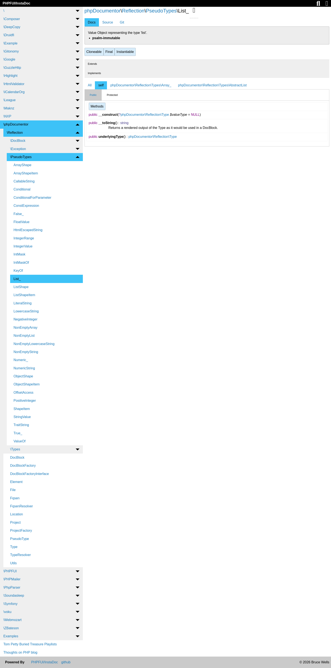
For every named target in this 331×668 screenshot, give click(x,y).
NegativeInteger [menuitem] (25, 319)
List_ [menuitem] (17, 279)
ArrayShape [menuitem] (22, 165)
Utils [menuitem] (13, 563)
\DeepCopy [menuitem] (11, 27)
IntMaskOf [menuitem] (21, 262)
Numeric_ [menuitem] (21, 360)
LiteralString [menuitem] (22, 303)
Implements (94, 73)
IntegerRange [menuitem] (24, 238)
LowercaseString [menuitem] (26, 311)
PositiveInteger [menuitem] (25, 400)
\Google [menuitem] (9, 59)
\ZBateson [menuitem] (11, 628)
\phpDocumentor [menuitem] (15, 124)
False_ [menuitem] (19, 214)
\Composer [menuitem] (11, 19)
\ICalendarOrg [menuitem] (14, 92)
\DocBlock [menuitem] (17, 140)
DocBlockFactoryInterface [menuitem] (29, 474)
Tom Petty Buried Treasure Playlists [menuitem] (30, 644)
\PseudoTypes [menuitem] (20, 157)
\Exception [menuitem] (18, 149)
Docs (92, 22)
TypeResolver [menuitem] (20, 555)
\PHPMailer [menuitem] (12, 579)
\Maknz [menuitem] (8, 108)
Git (122, 22)
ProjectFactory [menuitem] (21, 530)
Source (107, 22)
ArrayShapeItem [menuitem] (26, 173)
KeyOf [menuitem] (18, 270)
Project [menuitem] (15, 522)
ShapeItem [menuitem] (22, 409)
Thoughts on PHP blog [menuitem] (20, 652)
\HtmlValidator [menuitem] (13, 84)
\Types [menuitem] (15, 449)
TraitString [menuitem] (21, 425)
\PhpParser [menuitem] (11, 587)
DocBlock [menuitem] (17, 457)
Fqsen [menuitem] (14, 498)
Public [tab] (93, 95)
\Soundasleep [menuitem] (13, 595)
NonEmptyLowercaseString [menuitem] (34, 344)
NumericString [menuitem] (24, 368)
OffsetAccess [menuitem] (23, 392)
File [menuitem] (13, 490)
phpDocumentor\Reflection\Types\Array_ (140, 85)
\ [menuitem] (3, 10)
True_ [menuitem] (18, 433)
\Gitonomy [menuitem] (11, 51)
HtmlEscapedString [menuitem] (28, 230)
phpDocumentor (103, 11)
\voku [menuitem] (7, 612)
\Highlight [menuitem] (10, 75)
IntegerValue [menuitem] (23, 246)
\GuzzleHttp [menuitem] (12, 67)
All (90, 85)
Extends (92, 63)
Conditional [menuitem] (22, 189)
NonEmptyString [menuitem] (26, 352)
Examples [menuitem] (10, 636)
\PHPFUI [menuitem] (10, 571)
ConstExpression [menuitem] (26, 205)
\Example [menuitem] (10, 43)
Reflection (133, 11)
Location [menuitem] (16, 514)
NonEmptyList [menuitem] (24, 335)
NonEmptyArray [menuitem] (25, 327)
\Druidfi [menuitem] (8, 35)
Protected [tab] (112, 95)
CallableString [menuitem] (24, 181)
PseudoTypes (161, 11)
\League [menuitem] (9, 100)
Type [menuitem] (14, 547)
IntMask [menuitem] (19, 254)
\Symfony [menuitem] (10, 604)
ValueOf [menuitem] (20, 441)
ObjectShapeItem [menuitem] (27, 384)
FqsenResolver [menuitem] (21, 506)
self (101, 85)
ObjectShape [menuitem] (23, 376)
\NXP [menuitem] (7, 116)
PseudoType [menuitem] (19, 539)
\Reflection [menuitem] (15, 132)
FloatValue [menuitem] (21, 222)
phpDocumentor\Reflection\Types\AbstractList (212, 85)
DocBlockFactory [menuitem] (23, 465)
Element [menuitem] (16, 482)
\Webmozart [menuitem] (12, 620)
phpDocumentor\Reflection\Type (145, 114)
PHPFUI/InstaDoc (16, 3)
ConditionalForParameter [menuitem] (32, 197)
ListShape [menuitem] (21, 287)
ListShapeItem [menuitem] (24, 295)
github (66, 662)
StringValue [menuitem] (22, 417)
